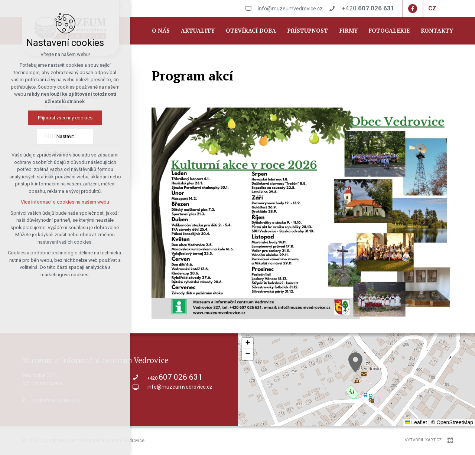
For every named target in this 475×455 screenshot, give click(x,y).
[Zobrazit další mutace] (442, 8)
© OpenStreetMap (452, 422)
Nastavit (65, 136)
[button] (355, 362)
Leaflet (416, 422)
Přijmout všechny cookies (65, 118)
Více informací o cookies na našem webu (65, 202)
